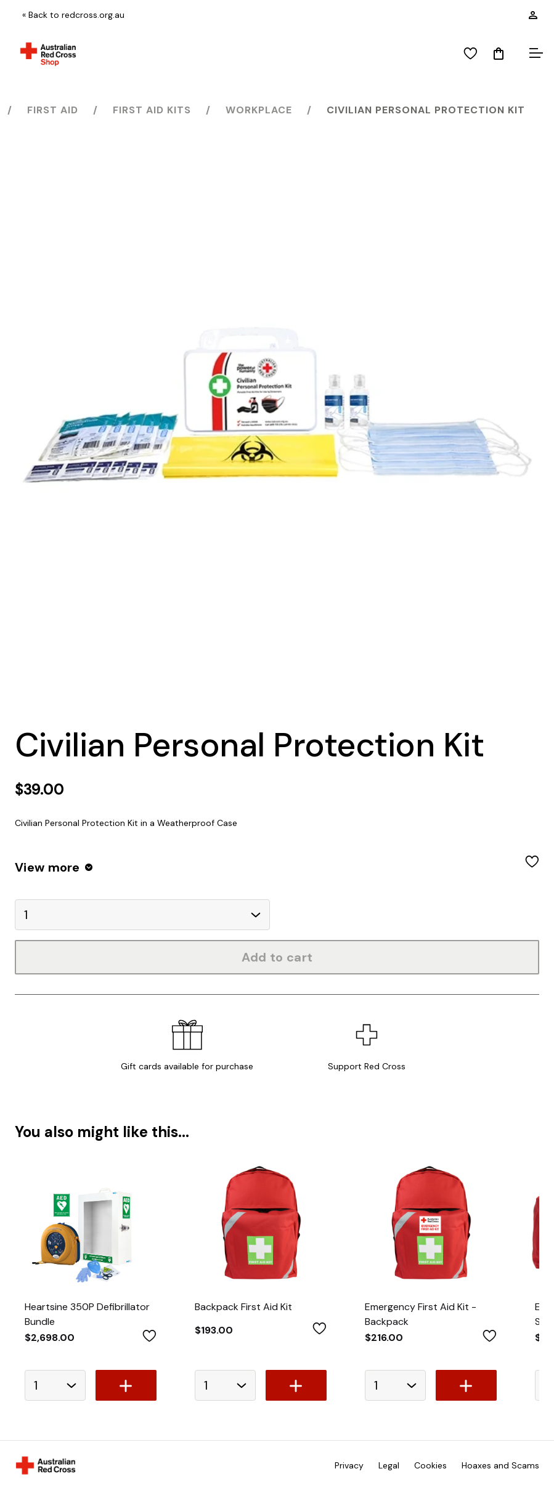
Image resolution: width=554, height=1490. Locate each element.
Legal (388, 1465)
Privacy (349, 1465)
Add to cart (277, 957)
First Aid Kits (152, 109)
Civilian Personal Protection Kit (426, 109)
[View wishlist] (470, 54)
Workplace (259, 109)
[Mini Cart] (498, 54)
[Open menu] (534, 54)
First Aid (52, 109)
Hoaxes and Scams (500, 1465)
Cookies (430, 1465)
